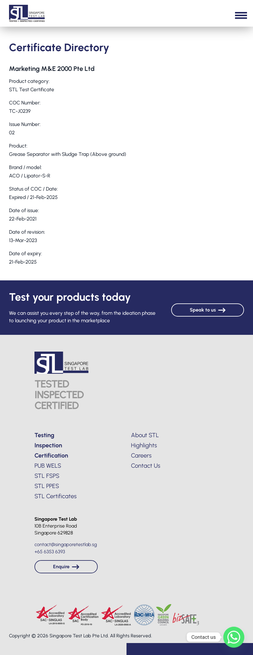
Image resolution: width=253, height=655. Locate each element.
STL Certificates (55, 496)
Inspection (48, 445)
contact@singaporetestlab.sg (65, 544)
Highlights (144, 445)
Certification (51, 455)
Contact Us (145, 465)
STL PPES (46, 486)
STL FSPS (46, 475)
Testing (44, 435)
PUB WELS (47, 465)
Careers (141, 455)
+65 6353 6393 (49, 551)
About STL (145, 435)
